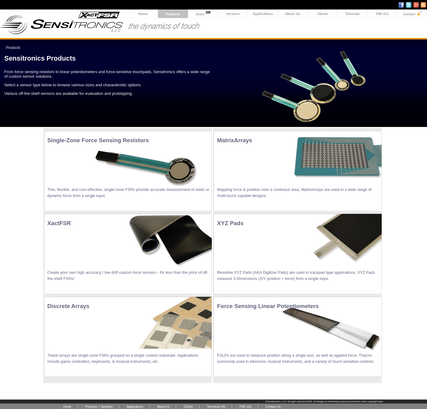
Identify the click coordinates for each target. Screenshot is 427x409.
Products (173, 14)
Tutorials (353, 13)
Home (143, 13)
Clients (322, 13)
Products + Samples (99, 406)
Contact (412, 13)
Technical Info (216, 406)
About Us (292, 13)
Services (233, 13)
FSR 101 (382, 13)
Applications (263, 13)
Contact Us (272, 406)
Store (203, 13)
